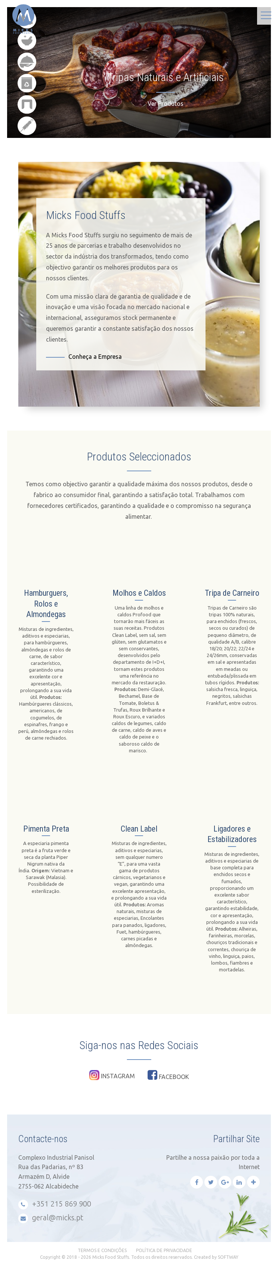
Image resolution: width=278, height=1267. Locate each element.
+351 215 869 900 (54, 1204)
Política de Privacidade (164, 1250)
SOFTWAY (228, 1257)
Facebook (168, 1075)
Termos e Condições (102, 1250)
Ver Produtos (165, 103)
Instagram (112, 1075)
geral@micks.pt (50, 1218)
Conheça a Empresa (95, 356)
